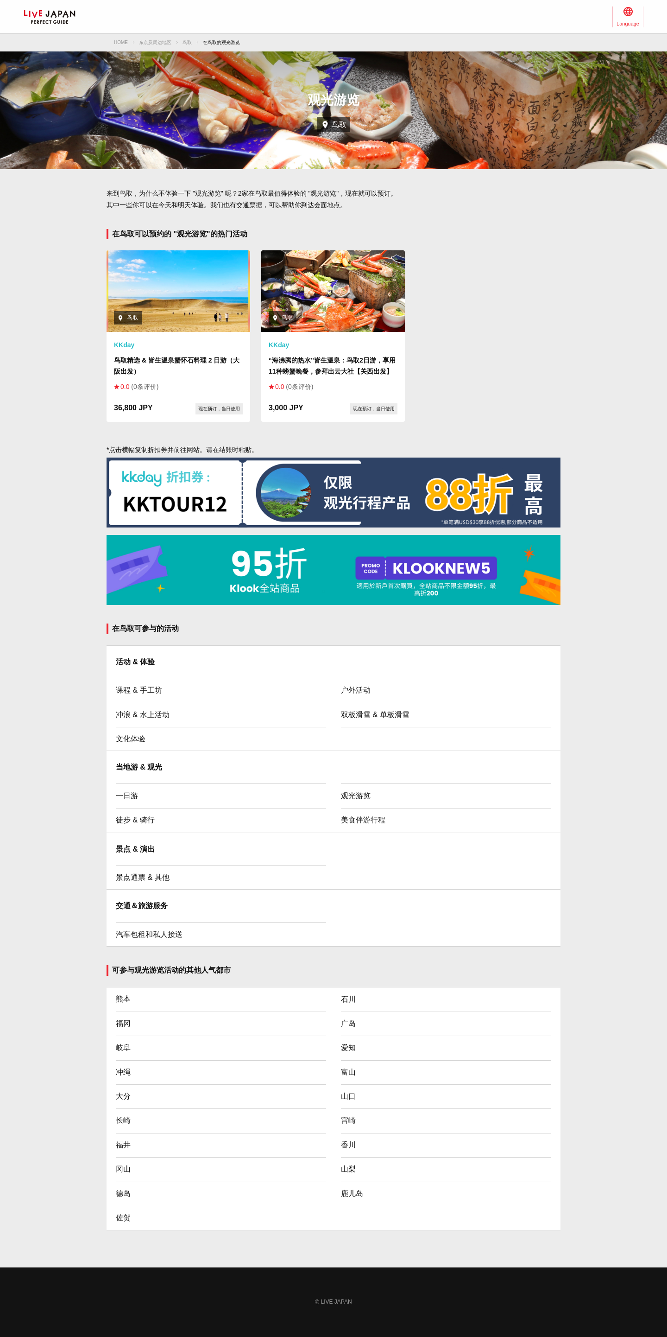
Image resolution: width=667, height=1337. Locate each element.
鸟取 (187, 42)
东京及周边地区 (155, 42)
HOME (121, 42)
